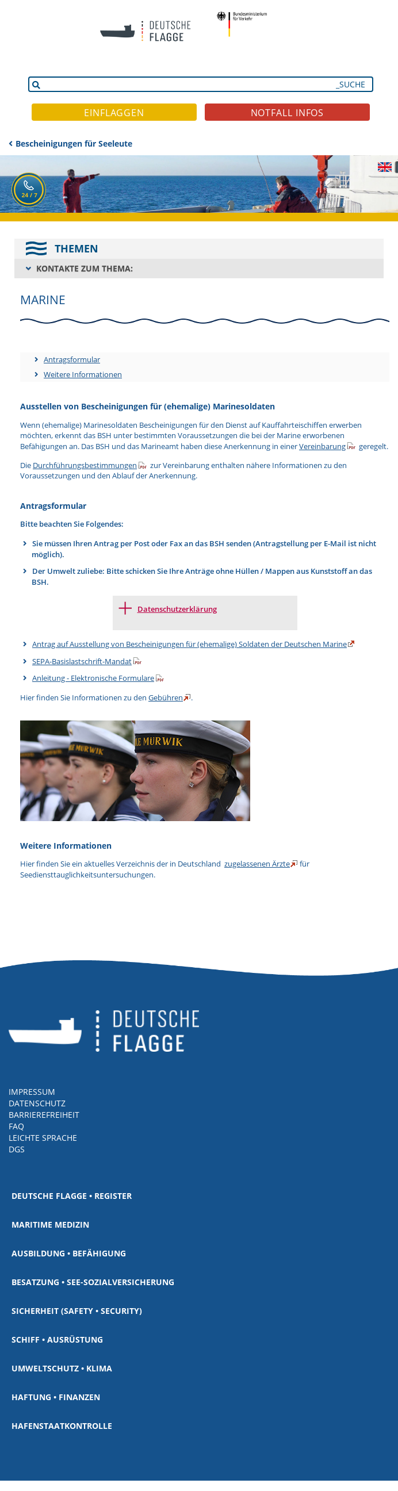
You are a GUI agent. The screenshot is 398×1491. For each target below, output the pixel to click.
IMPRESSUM (32, 1091)
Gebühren (165, 697)
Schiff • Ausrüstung (57, 1339)
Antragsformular (72, 359)
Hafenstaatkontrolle (62, 1425)
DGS (17, 1149)
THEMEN (76, 248)
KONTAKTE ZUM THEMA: (84, 268)
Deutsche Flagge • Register (72, 1195)
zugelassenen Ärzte (257, 863)
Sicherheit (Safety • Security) (77, 1310)
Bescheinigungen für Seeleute (74, 143)
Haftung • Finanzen (56, 1397)
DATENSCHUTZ (37, 1103)
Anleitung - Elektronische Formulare (93, 678)
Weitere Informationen (83, 374)
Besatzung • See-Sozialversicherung (93, 1282)
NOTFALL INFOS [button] (287, 112)
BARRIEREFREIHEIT (44, 1114)
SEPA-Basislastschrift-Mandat (82, 661)
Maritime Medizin (50, 1224)
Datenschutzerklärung (177, 609)
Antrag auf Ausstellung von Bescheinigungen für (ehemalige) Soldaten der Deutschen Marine (189, 644)
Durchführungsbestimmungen (85, 465)
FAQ (16, 1126)
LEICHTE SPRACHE (43, 1137)
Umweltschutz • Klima (62, 1368)
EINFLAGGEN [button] (114, 112)
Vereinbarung (322, 446)
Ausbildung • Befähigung (69, 1253)
